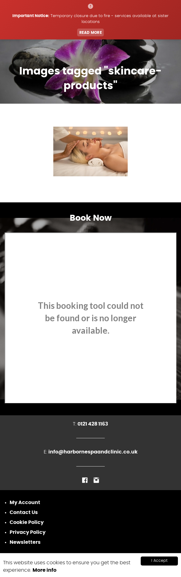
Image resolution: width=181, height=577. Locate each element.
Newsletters (25, 542)
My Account (25, 502)
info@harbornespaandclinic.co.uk (93, 451)
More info (44, 570)
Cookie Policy (27, 522)
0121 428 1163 (92, 423)
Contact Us (24, 512)
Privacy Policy (28, 532)
